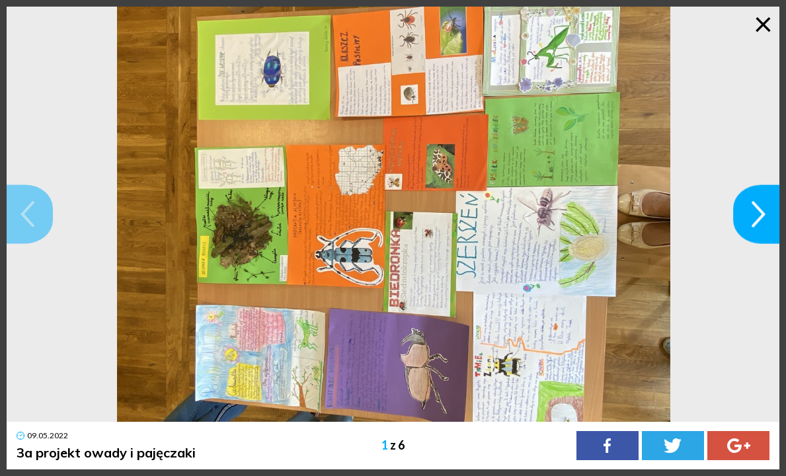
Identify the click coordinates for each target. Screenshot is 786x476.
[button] (30, 213)
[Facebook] (607, 445)
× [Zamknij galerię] (763, 23)
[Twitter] (673, 445)
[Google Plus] (738, 445)
